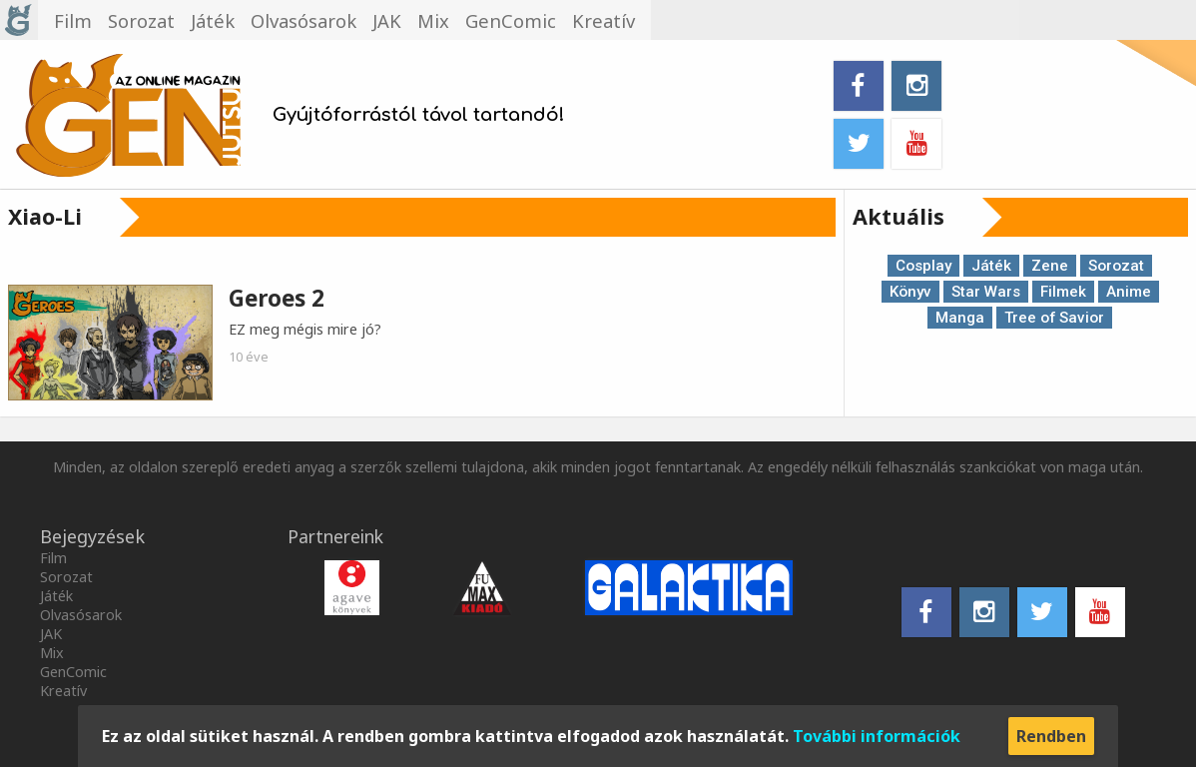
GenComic (73, 671)
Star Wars (985, 292)
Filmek (1063, 292)
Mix (52, 652)
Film (53, 557)
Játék (991, 266)
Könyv (910, 292)
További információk (876, 736)
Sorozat (1116, 266)
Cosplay (923, 266)
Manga (959, 318)
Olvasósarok (81, 614)
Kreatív (63, 690)
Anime (1128, 292)
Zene (1049, 266)
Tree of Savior (1054, 318)
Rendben (1051, 736)
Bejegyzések (92, 536)
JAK (51, 633)
